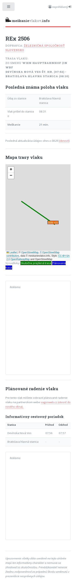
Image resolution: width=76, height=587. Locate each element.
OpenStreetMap (30, 252)
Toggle (9, 7)
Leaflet (11, 252)
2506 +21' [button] (53, 222)
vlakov (27, 20)
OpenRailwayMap (20, 259)
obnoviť (64, 141)
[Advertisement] (38, 333)
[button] (11, 170)
